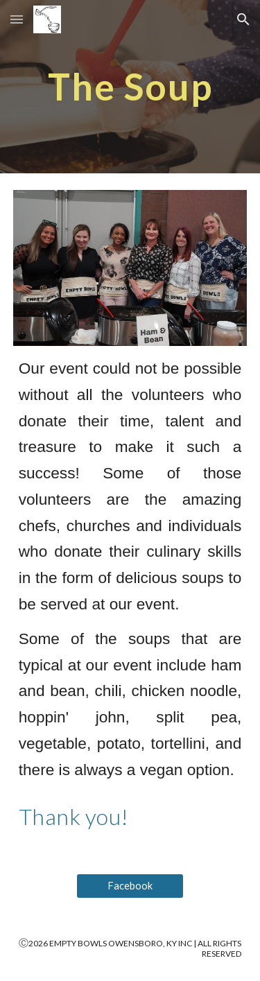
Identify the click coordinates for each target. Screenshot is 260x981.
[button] (16, 19)
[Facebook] (130, 886)
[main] (130, 86)
